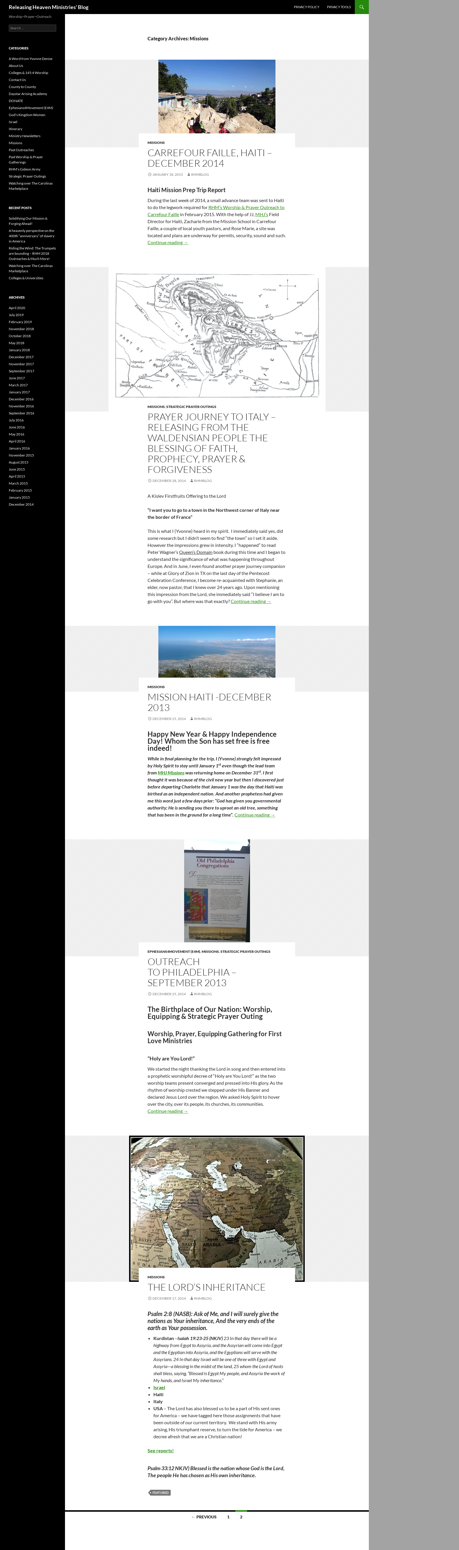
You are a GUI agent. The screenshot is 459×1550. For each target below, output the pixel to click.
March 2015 (18, 483)
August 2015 (18, 462)
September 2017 (21, 371)
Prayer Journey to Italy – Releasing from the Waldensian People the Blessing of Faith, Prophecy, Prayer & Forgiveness (212, 443)
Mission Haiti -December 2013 (209, 702)
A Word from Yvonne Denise (30, 58)
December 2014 (21, 504)
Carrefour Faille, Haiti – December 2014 (210, 158)
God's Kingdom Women (27, 115)
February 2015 (20, 490)
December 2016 (21, 399)
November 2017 (21, 364)
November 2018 (21, 329)
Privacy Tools (339, 7)
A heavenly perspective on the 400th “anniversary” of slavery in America (31, 235)
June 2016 (17, 427)
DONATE (16, 101)
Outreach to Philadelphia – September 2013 (192, 971)
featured (161, 1492)
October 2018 (20, 336)
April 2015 (17, 476)
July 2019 (16, 315)
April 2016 (17, 441)
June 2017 (17, 378)
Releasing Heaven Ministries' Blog (48, 7)
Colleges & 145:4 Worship (28, 72)
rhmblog (200, 174)
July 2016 (16, 420)
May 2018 (16, 343)
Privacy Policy (306, 7)
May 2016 (16, 434)
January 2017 (19, 392)
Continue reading (168, 242)
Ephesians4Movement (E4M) (174, 951)
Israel (159, 1387)
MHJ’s (261, 214)
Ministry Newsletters (24, 136)
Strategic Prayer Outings (191, 406)
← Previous (204, 1516)
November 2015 (21, 455)
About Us (16, 65)
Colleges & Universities (26, 278)
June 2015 (17, 469)
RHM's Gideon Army (24, 169)
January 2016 (19, 448)
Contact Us (17, 80)
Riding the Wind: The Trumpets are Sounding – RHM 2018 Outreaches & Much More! (32, 253)
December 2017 (21, 357)
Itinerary (15, 129)
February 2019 (20, 322)
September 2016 (21, 413)
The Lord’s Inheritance (207, 1287)
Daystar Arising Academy (28, 94)
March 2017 (18, 385)
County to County (22, 87)
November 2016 (21, 406)
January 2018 (19, 350)
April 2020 (17, 308)
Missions (156, 142)
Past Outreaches (21, 150)
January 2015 (19, 497)
